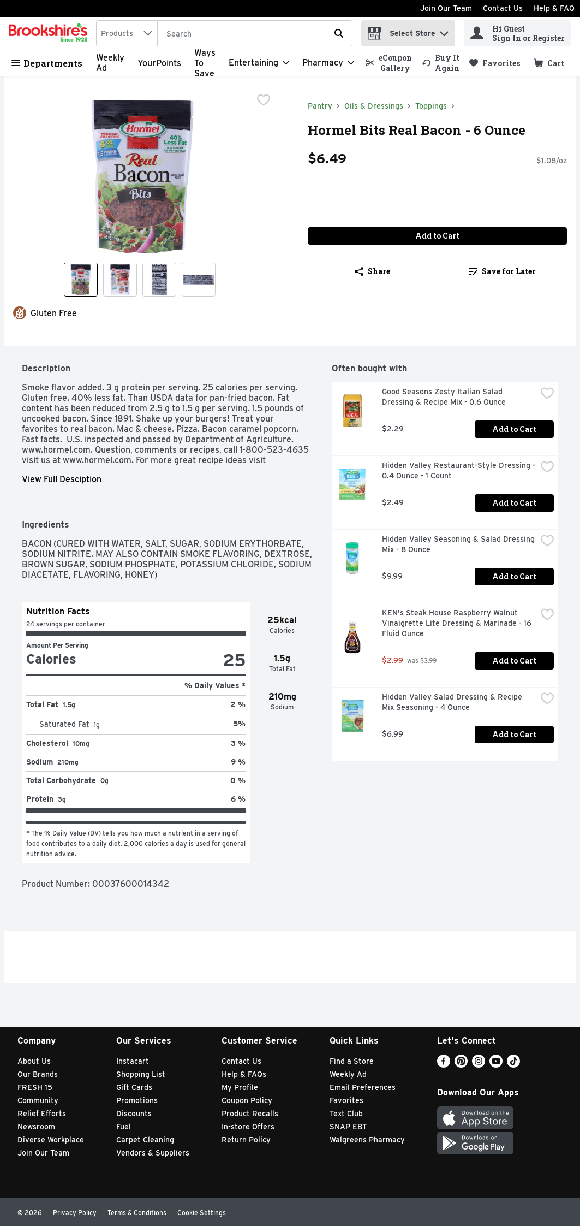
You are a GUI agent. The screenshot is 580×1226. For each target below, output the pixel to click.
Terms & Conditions (136, 1213)
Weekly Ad (348, 1074)
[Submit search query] (339, 33)
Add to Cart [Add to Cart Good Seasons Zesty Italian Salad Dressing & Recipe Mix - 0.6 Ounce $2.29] (514, 429)
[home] (50, 33)
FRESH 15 (34, 1087)
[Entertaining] (259, 62)
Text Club (346, 1113)
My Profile (240, 1087)
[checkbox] (263, 101)
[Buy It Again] (440, 63)
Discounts (134, 1113)
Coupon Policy (247, 1100)
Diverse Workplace (50, 1139)
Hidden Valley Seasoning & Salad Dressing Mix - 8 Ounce (459, 544)
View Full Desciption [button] (61, 479)
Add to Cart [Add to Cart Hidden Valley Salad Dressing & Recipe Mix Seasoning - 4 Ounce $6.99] (514, 734)
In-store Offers (248, 1126)
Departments (46, 63)
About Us (34, 1061)
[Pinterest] (461, 1064)
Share (372, 271)
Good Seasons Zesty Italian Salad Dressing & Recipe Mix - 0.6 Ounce (444, 396)
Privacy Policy (75, 1213)
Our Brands (37, 1074)
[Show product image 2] (120, 280)
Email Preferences (363, 1087)
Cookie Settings (201, 1213)
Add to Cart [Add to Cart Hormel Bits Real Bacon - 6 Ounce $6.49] (437, 235)
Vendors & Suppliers (152, 1152)
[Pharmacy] (328, 62)
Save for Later (502, 271)
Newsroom (36, 1126)
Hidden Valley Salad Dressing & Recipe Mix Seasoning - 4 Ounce (453, 702)
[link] (389, 63)
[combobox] (126, 33)
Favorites (346, 1100)
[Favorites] (494, 63)
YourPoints (159, 63)
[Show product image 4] (199, 280)
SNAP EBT (348, 1126)
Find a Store (352, 1061)
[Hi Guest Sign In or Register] (517, 33)
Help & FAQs (244, 1074)
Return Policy (246, 1139)
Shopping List (140, 1074)
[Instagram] (478, 1064)
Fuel (123, 1126)
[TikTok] (513, 1064)
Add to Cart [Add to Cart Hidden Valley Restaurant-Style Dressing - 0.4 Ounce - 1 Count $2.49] (514, 502)
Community (37, 1100)
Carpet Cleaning (145, 1139)
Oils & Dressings (373, 106)
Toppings (431, 106)
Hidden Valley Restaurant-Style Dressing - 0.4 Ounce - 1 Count (459, 470)
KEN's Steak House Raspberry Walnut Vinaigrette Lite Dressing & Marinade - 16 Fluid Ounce (458, 623)
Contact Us (503, 8)
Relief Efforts (41, 1113)
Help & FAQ (554, 8)
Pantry (320, 106)
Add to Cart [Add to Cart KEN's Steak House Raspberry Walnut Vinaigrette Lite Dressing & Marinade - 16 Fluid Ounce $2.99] (514, 660)
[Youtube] (496, 1064)
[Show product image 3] (159, 280)
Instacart (132, 1061)
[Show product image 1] (81, 280)
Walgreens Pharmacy (367, 1139)
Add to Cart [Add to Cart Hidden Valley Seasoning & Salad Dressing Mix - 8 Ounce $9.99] (514, 576)
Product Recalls (250, 1113)
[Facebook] (443, 1064)
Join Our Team (446, 8)
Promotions (137, 1100)
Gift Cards (134, 1087)
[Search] (255, 34)
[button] (444, 30)
